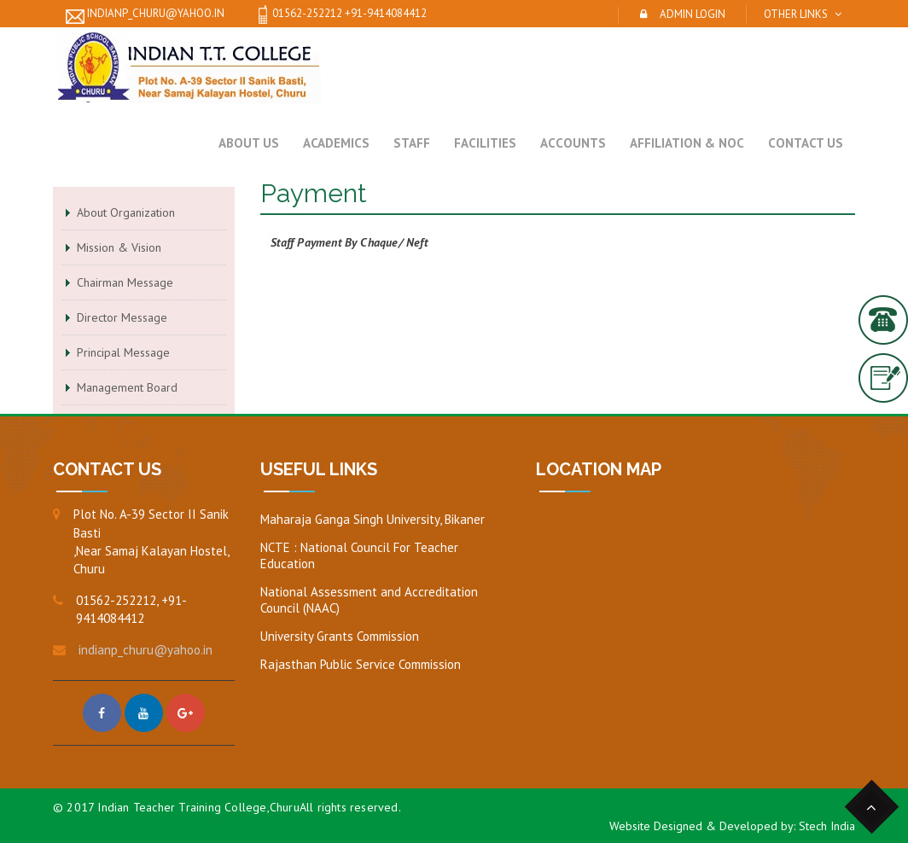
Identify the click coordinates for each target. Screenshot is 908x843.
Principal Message (123, 352)
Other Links (796, 14)
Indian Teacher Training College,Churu (198, 807)
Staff (411, 143)
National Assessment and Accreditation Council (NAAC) (369, 600)
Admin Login (692, 14)
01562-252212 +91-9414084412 (340, 14)
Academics (336, 143)
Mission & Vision (119, 247)
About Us (248, 143)
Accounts (573, 143)
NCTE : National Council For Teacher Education (359, 555)
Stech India (827, 826)
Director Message (122, 317)
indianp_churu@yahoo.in (145, 14)
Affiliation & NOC (687, 143)
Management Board (127, 387)
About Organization (126, 212)
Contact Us (805, 143)
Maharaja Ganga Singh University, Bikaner (372, 519)
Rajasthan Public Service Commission (360, 664)
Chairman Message (125, 282)
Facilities (485, 143)
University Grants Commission (339, 636)
